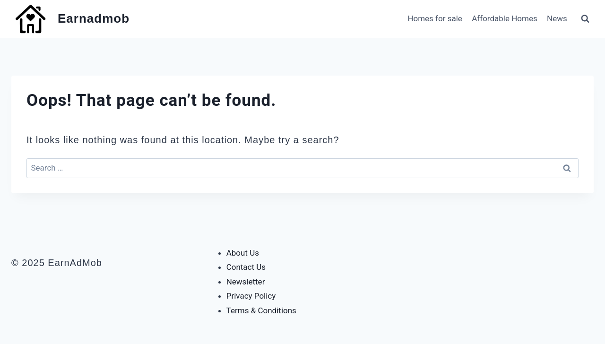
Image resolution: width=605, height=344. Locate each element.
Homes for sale (434, 18)
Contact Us (246, 267)
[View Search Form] (585, 18)
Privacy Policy (251, 296)
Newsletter (245, 281)
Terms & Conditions (261, 310)
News (557, 18)
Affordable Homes (504, 18)
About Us (242, 253)
